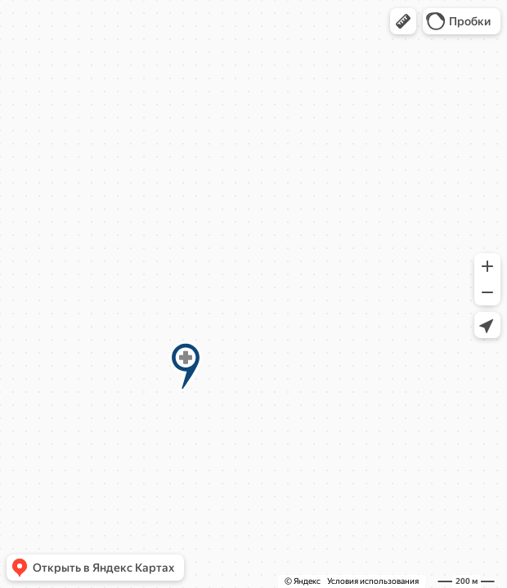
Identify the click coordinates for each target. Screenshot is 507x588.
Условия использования (373, 581)
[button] (403, 21)
